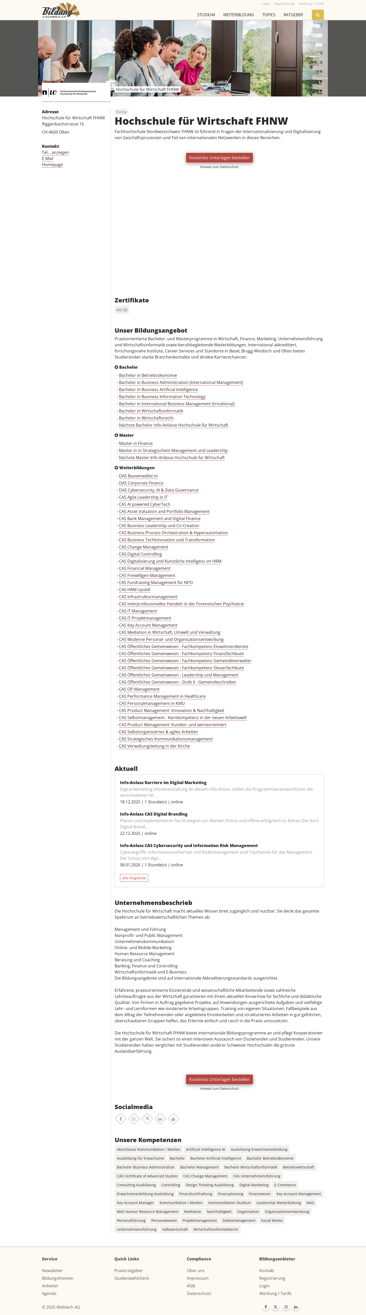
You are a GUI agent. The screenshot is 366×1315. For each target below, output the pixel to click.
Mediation (192, 1211)
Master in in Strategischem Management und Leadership (173, 450)
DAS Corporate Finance (141, 483)
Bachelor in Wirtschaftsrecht (146, 418)
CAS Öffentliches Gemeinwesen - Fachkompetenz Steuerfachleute (181, 668)
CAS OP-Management (139, 689)
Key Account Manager (135, 1202)
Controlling (170, 1184)
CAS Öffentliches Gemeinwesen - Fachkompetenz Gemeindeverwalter (185, 660)
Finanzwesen (260, 1193)
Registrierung (272, 1278)
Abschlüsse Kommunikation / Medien (148, 1149)
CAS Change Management (143, 547)
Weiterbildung (238, 15)
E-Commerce (285, 1184)
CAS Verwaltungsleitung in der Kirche (154, 746)
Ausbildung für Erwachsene (140, 1158)
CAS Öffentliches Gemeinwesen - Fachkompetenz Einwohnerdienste (183, 646)
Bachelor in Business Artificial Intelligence (158, 389)
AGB (191, 1286)
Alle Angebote (134, 877)
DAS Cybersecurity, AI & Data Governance (159, 490)
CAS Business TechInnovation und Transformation (167, 540)
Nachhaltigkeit (219, 1211)
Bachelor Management (199, 1167)
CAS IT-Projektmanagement (145, 618)
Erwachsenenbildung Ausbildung (145, 1193)
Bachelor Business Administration (146, 1167)
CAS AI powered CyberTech (144, 504)
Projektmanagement (199, 1220)
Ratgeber (293, 15)
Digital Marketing (254, 1184)
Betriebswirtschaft (298, 1167)
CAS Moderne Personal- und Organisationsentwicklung (171, 639)
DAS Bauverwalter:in (138, 476)
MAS (310, 1202)
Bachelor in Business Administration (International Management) (181, 382)
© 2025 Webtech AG (61, 1307)
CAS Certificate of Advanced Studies (147, 1176)
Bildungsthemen (57, 1278)
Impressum (198, 1278)
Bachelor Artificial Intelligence (215, 1158)
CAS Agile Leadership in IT (143, 497)
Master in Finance (136, 443)
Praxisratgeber (128, 1270)
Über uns (196, 1270)
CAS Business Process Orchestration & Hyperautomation (173, 532)
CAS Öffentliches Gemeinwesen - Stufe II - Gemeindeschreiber (177, 682)
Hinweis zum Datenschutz (219, 167)
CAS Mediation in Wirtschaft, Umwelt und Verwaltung (169, 632)
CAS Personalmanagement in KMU (152, 703)
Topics (269, 15)
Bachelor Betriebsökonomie (270, 1158)
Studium (206, 15)
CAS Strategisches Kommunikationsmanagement (166, 739)
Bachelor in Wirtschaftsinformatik (151, 411)
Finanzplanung (230, 1193)
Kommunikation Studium (229, 1202)
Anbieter (50, 1286)
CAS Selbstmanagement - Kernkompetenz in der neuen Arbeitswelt (183, 717)
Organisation (248, 1211)
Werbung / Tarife (275, 1293)
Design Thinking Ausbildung (210, 1184)
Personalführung (131, 1220)
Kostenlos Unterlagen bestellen (219, 157)
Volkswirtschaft (175, 1229)
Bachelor (177, 1158)
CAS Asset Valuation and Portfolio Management (164, 511)
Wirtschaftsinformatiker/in (215, 1229)
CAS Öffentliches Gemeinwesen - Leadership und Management (178, 675)
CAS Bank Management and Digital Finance (160, 518)
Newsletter (52, 1270)
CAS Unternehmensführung (256, 1176)
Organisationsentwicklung (287, 1211)
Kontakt (266, 1270)
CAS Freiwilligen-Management (147, 575)
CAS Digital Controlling (140, 554)
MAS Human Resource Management (147, 1211)
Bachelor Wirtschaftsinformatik (250, 1167)
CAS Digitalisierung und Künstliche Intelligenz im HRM (170, 561)
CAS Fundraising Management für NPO (156, 582)
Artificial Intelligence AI (205, 1149)
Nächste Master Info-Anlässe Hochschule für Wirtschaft (172, 457)
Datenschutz (199, 1293)
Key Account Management (299, 1193)
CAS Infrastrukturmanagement (148, 596)
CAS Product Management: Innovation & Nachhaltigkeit (171, 710)
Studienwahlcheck (131, 1278)
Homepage (52, 164)
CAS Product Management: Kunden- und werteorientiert (172, 724)
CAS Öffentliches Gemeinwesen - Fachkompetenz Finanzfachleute (181, 653)
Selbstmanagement (238, 1220)
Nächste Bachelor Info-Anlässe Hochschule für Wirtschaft (173, 425)
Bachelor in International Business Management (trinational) (177, 404)
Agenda (49, 1293)
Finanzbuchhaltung (195, 1193)
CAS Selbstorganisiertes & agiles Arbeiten (158, 732)
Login (264, 1286)
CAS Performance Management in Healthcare (162, 696)
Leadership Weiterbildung (278, 1202)
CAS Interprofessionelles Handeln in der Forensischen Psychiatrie (181, 604)
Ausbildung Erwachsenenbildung (259, 1149)
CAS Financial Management (145, 568)
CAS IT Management (138, 611)
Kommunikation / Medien (181, 1202)
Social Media (272, 1220)
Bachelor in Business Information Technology (162, 396)
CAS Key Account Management (148, 625)
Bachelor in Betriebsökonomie (148, 375)
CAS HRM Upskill (134, 589)
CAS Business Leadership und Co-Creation (159, 525)
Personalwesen (164, 1220)
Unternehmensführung (137, 1229)
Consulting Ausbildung (136, 1184)
